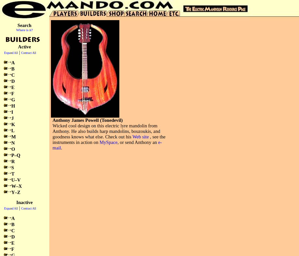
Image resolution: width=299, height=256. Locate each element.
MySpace (108, 142)
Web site (140, 136)
